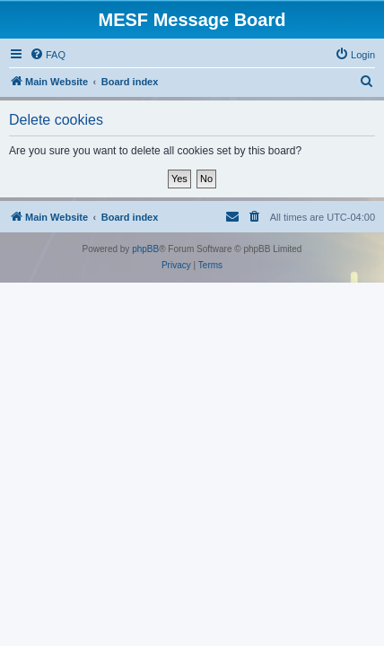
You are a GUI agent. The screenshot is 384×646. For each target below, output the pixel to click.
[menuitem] (47, 54)
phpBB (145, 249)
